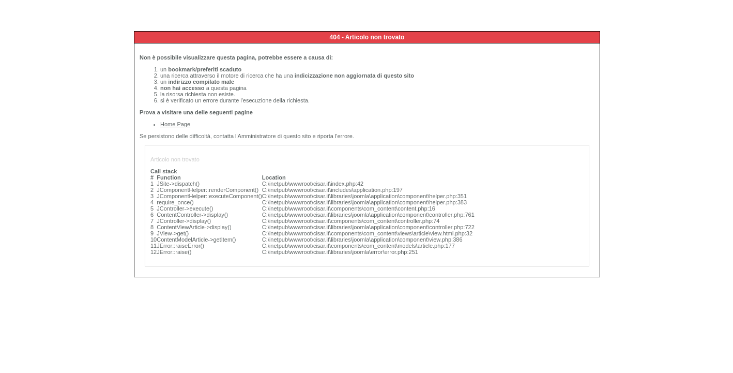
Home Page (175, 124)
